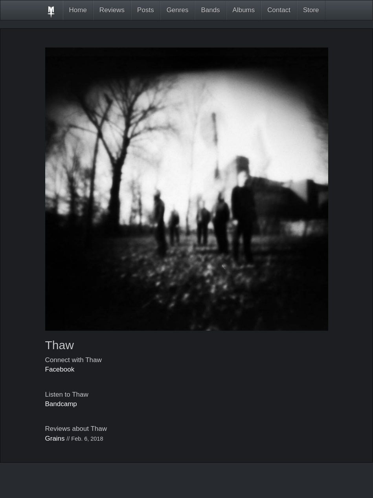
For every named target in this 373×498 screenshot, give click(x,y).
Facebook (60, 369)
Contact (278, 10)
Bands (210, 10)
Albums (244, 10)
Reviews (112, 10)
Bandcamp (61, 404)
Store (311, 10)
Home (78, 10)
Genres (178, 10)
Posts (145, 10)
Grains (55, 438)
